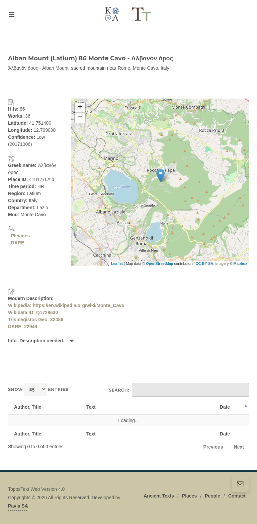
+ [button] (80, 108)
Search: (179, 390)
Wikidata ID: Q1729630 (33, 312)
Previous (213, 447)
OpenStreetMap (159, 263)
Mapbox (240, 263)
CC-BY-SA (204, 263)
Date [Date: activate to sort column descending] (225, 407)
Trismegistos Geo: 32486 (35, 319)
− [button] (80, 118)
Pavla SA (18, 506)
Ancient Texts (159, 496)
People (212, 496)
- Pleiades (19, 235)
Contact (237, 496)
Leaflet (117, 263)
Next (239, 447)
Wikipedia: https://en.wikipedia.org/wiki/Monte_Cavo (66, 305)
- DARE (16, 242)
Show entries (38, 389)
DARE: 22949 (22, 326)
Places (189, 496)
